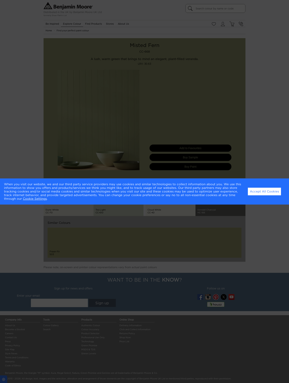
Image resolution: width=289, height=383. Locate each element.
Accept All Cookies (264, 191)
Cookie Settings (35, 199)
